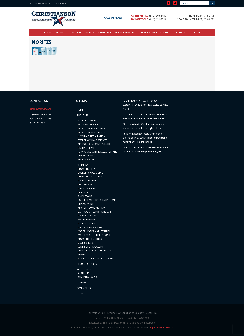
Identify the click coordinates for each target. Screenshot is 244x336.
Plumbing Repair (87, 168)
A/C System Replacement (92, 128)
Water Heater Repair (90, 227)
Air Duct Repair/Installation (95, 143)
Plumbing (103, 32)
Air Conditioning (82, 32)
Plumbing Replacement (92, 176)
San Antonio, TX (87, 277)
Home (47, 32)
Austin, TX (83, 273)
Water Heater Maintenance (94, 231)
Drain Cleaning (87, 180)
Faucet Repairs (86, 188)
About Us (61, 32)
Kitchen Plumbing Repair (92, 207)
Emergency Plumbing (90, 172)
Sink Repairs (85, 196)
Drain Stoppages (88, 215)
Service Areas (147, 32)
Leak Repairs (85, 184)
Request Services (124, 32)
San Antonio (140, 19)
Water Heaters (86, 219)
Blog (197, 32)
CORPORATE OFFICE (40, 108)
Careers (165, 32)
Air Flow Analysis (88, 159)
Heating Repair (86, 147)
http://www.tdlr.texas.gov (162, 327)
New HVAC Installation (91, 136)
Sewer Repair (85, 242)
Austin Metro (139, 15)
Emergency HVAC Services (92, 140)
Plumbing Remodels (90, 238)
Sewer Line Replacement (92, 246)
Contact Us (182, 32)
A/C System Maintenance (92, 132)
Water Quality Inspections (94, 235)
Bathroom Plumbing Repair (94, 211)
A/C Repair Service (88, 124)
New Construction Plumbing (95, 258)
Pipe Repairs (85, 192)
